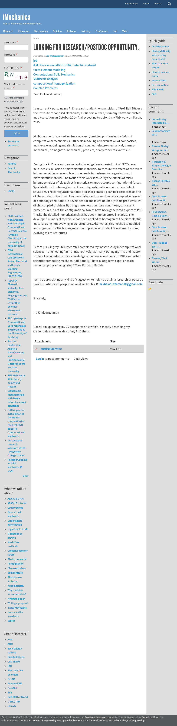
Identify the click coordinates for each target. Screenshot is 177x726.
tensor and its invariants (15, 614)
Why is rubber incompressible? (16, 592)
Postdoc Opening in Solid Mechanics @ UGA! (17, 465)
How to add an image (160, 65)
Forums (11, 163)
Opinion (57, 31)
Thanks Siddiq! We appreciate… (161, 148)
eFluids (11, 706)
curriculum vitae (51, 349)
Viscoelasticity (15, 585)
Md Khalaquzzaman (55, 56)
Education (23, 31)
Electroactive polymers (15, 672)
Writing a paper (16, 598)
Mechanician (41, 31)
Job (115, 31)
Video (125, 31)
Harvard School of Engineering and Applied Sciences (52, 720)
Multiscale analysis (45, 79)
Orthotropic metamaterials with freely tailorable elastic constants (17, 398)
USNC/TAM (13, 701)
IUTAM (11, 679)
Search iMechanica (13, 170)
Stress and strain (16, 568)
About (146, 3)
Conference (101, 31)
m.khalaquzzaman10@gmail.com (121, 284)
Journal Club (159, 80)
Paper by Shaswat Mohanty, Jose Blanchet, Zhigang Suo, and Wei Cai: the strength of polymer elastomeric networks (17, 297)
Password (9, 54)
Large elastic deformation (14, 522)
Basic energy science (14, 650)
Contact (157, 3)
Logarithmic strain (17, 529)
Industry (85, 31)
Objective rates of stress (17, 552)
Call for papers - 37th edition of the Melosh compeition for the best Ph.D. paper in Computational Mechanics (16, 423)
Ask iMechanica (160, 46)
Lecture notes (160, 85)
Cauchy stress (15, 507)
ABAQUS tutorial (16, 503)
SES (9, 692)
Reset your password (13, 143)
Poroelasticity (15, 563)
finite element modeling (49, 70)
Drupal (145, 717)
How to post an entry (160, 74)
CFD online (13, 661)
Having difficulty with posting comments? (161, 55)
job (35, 61)
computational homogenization (54, 83)
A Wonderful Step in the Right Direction (161, 165)
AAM (9, 639)
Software (71, 31)
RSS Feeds (158, 89)
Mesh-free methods (13, 544)
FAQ (154, 94)
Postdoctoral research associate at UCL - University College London (16, 448)
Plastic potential (16, 559)
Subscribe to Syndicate (150, 289)
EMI (9, 666)
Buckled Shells (15, 657)
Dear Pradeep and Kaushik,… (160, 198)
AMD (10, 644)
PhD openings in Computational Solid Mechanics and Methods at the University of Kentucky (16, 328)
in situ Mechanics (17, 607)
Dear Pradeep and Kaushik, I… (161, 229)
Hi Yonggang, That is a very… (160, 213)
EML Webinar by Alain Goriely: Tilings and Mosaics (16, 381)
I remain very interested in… (160, 121)
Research (8, 31)
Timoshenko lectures (14, 579)
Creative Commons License (99, 717)
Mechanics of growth (14, 535)
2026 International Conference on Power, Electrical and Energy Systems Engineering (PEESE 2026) (17, 263)
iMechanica (16, 17)
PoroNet (12, 688)
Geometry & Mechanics (14, 514)
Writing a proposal (17, 603)
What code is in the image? (14, 86)
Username (10, 42)
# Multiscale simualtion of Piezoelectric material (64, 65)
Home (36, 38)
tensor (11, 620)
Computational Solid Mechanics (54, 74)
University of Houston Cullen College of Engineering (116, 720)
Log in (40, 359)
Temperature (15, 572)
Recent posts (131, 3)
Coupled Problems (45, 88)
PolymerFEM (14, 683)
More (25, 476)
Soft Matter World (17, 697)
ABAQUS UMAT (15, 498)
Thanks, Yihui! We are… (159, 260)
